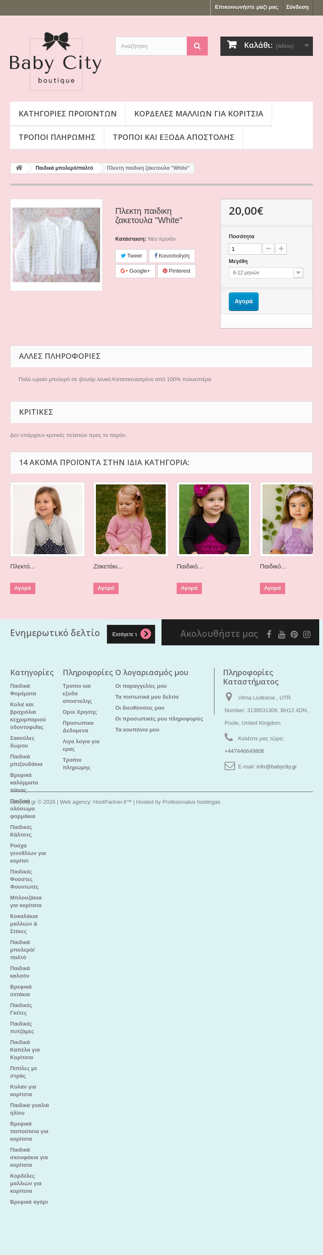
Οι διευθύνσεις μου (139, 708)
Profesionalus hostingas (191, 1232)
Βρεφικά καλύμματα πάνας (24, 782)
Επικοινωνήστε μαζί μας (246, 7)
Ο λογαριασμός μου (151, 672)
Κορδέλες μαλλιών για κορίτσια (198, 113)
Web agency (75, 1232)
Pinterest (177, 271)
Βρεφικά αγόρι (29, 1202)
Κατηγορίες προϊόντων (68, 113)
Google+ (135, 271)
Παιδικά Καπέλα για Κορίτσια (25, 1049)
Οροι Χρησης (80, 712)
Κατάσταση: (130, 239)
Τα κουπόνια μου (137, 729)
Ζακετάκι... (108, 566)
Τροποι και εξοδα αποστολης (173, 137)
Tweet (131, 256)
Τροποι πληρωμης (57, 137)
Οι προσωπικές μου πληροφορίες (159, 719)
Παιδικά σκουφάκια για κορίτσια (29, 1157)
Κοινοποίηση (172, 256)
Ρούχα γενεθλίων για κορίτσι (28, 853)
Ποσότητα (241, 236)
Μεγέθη (239, 261)
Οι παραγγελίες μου (141, 686)
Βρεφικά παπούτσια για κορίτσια (29, 1131)
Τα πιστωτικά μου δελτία (147, 697)
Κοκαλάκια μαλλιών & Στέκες (24, 923)
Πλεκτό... (22, 566)
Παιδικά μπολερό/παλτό (22, 949)
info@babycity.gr (277, 766)
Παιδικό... (190, 566)
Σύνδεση (297, 7)
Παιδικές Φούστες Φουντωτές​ (24, 879)
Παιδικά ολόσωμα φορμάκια (22, 808)
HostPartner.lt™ (112, 1232)
